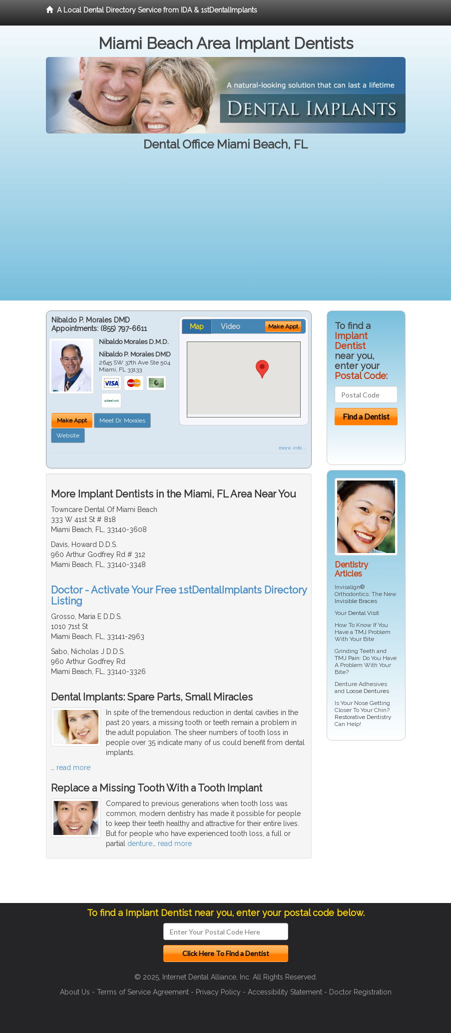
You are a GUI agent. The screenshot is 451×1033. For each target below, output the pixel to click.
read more (73, 768)
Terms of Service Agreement (143, 992)
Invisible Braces (356, 601)
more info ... (292, 447)
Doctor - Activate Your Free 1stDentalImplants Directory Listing (179, 595)
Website (67, 435)
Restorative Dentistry (363, 717)
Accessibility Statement (285, 992)
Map (197, 326)
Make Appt (72, 420)
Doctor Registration (360, 992)
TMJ (361, 632)
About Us (75, 992)
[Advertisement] (225, 230)
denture (139, 844)
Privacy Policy (218, 992)
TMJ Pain (347, 658)
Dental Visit (363, 613)
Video (230, 326)
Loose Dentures (367, 691)
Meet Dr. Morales (122, 420)
